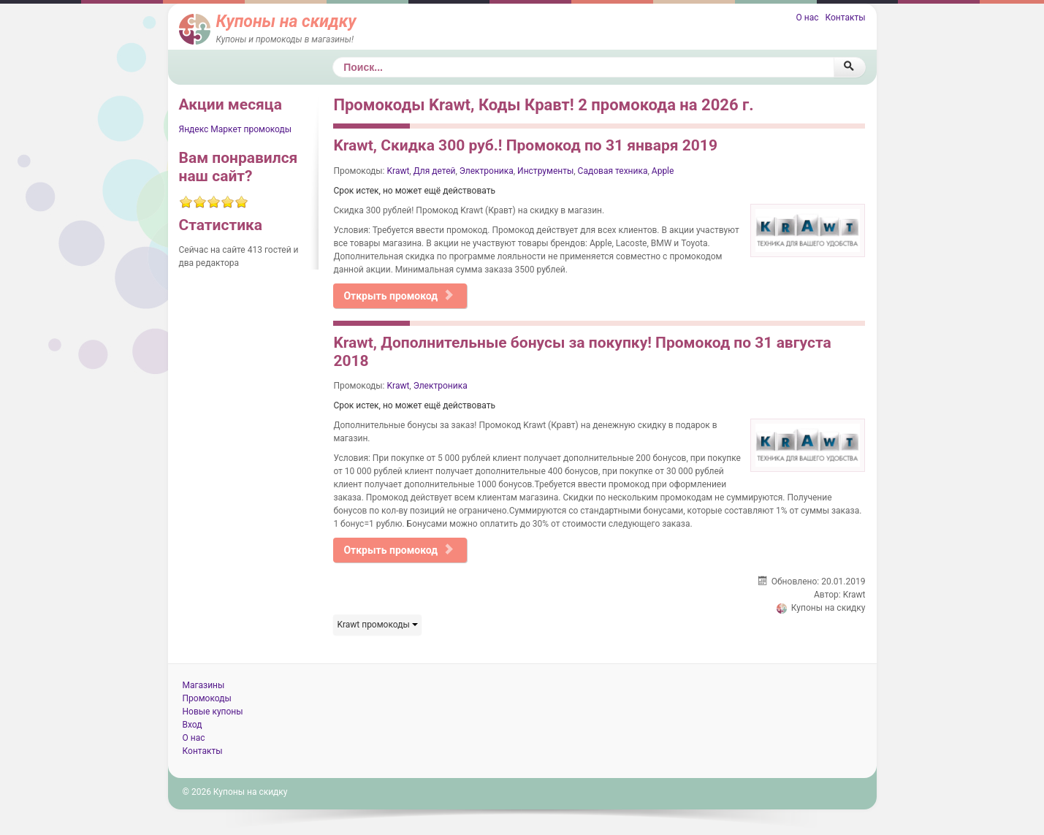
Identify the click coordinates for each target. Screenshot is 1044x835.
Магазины (204, 685)
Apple (663, 171)
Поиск (332, 57)
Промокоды (207, 698)
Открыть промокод (398, 296)
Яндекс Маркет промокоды (235, 129)
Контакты (845, 17)
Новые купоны (213, 711)
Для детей (435, 171)
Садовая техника (613, 171)
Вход (192, 725)
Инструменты (545, 171)
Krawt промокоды (377, 624)
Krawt (398, 171)
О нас (807, 17)
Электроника (487, 171)
